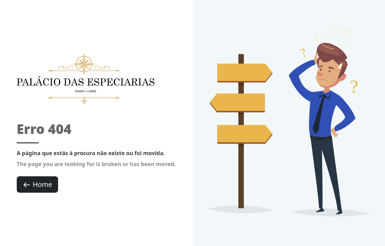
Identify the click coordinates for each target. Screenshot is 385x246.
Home (37, 184)
